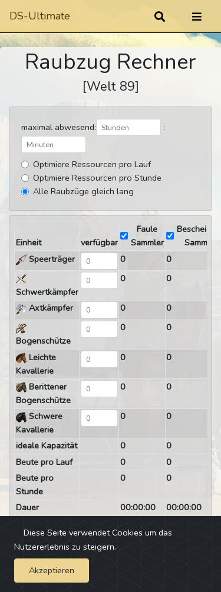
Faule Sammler (147, 235)
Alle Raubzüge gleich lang (83, 191)
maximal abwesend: (58, 127)
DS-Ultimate (39, 16)
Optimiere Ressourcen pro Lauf (92, 164)
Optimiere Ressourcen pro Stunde (97, 178)
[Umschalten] (197, 16)
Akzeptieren (51, 570)
